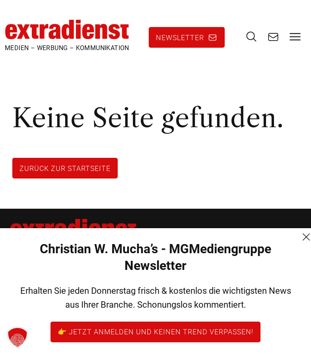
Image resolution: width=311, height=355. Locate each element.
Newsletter (180, 37)
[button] (17, 337)
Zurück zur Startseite (65, 168)
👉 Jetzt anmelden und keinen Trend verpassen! (155, 331)
